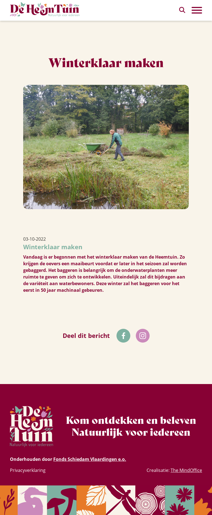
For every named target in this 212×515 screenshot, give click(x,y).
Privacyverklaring (28, 470)
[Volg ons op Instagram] (143, 336)
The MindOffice (186, 470)
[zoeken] (182, 10)
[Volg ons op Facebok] (123, 336)
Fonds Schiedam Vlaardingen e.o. (89, 459)
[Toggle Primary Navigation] (197, 10)
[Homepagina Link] (45, 9)
